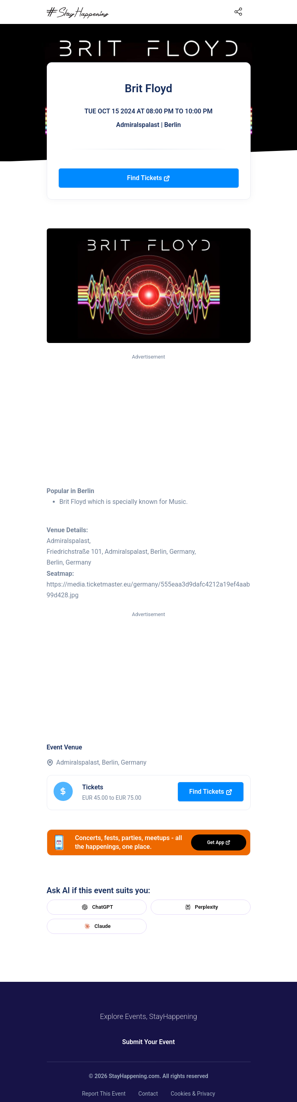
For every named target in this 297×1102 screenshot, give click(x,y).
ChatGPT (96, 907)
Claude (96, 926)
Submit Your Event (148, 1042)
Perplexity (200, 907)
